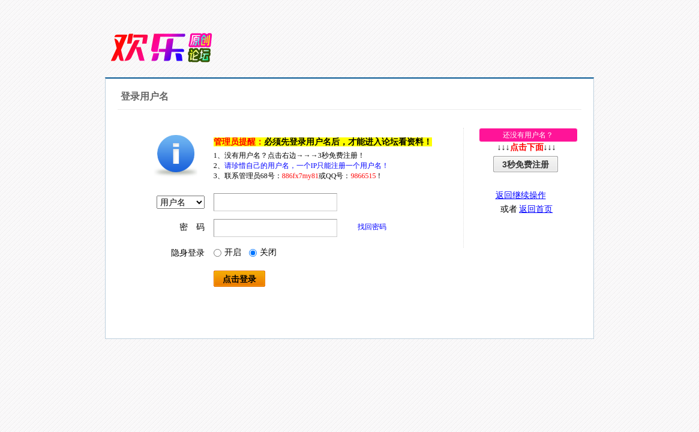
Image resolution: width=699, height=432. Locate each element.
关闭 (263, 252)
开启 (227, 252)
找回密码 (372, 227)
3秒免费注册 (525, 164)
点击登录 (239, 279)
